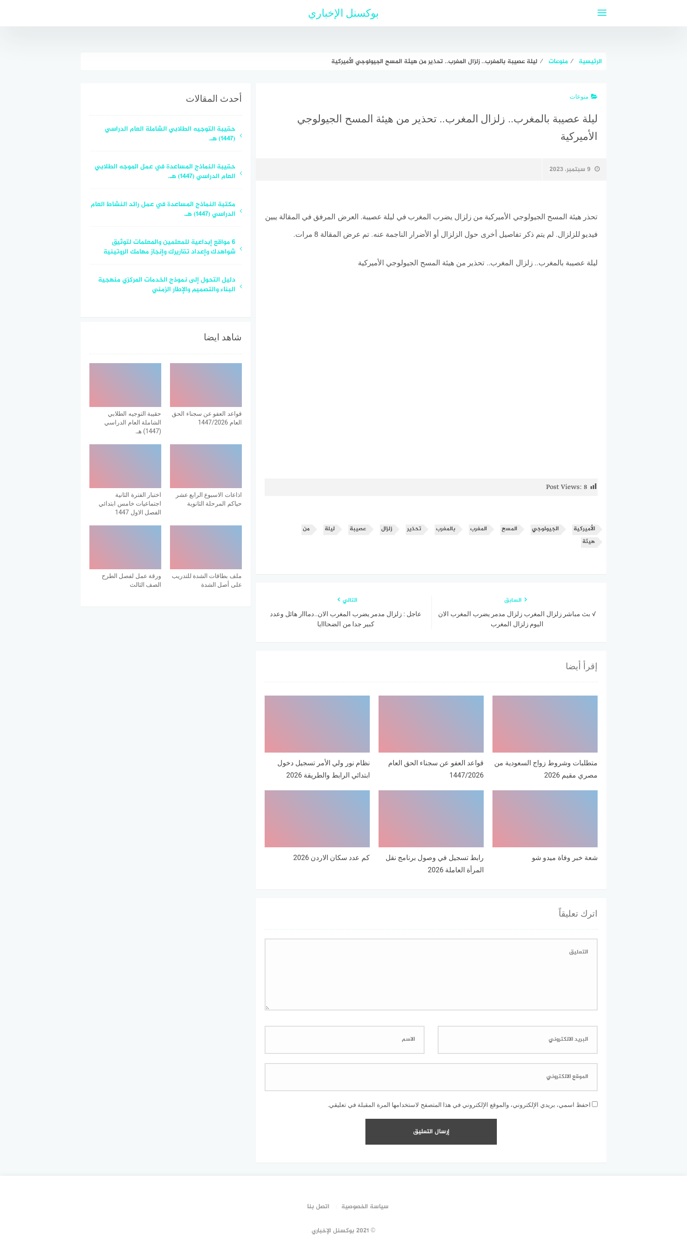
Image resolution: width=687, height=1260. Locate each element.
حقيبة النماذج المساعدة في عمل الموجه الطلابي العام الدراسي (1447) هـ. (165, 172)
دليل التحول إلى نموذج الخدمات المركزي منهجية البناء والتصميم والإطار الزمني (166, 285)
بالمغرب (445, 529)
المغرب (478, 529)
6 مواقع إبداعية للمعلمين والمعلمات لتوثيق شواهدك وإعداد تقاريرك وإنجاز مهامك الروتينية (169, 248)
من (306, 529)
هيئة (588, 541)
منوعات (584, 96)
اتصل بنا (318, 1207)
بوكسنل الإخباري (343, 13)
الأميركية (584, 529)
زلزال (386, 529)
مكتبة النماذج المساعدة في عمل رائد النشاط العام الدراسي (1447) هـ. (163, 210)
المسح (509, 529)
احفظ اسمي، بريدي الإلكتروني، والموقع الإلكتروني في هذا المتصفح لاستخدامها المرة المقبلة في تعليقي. (459, 1104)
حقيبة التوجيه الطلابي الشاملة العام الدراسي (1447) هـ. (170, 135)
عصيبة (358, 529)
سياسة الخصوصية (365, 1207)
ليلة (330, 529)
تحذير (414, 529)
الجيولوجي (545, 529)
